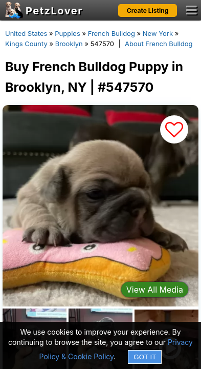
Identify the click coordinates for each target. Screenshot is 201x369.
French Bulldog (111, 33)
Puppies (67, 33)
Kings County (26, 43)
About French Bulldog (159, 43)
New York (158, 33)
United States (26, 33)
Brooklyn (69, 43)
